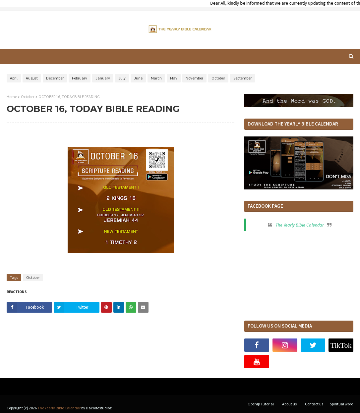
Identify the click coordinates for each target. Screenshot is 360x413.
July (122, 78)
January (102, 78)
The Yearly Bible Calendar (299, 225)
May (173, 78)
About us (289, 403)
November (194, 78)
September (242, 78)
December (55, 78)
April (14, 78)
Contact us (314, 403)
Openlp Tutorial (261, 403)
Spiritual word (341, 403)
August (32, 78)
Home (12, 96)
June (138, 78)
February (79, 78)
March (156, 78)
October (218, 78)
